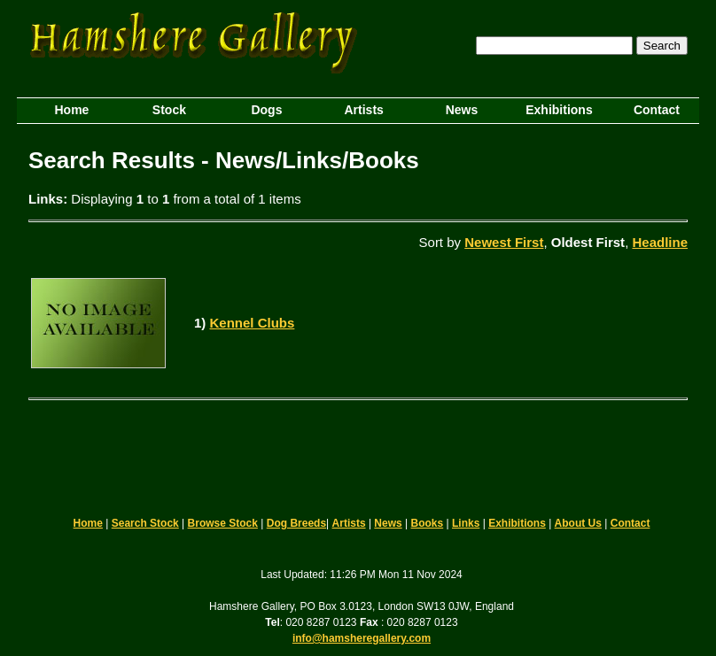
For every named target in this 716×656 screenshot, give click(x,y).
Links (465, 523)
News (387, 523)
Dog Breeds (296, 523)
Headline (660, 242)
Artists (349, 523)
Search (662, 45)
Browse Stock (223, 523)
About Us (578, 523)
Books (427, 523)
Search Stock (145, 523)
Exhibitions (517, 523)
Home (88, 523)
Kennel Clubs (252, 322)
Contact (630, 523)
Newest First (503, 242)
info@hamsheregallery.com (361, 638)
